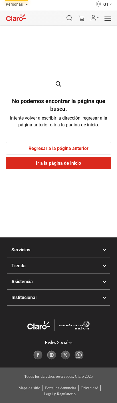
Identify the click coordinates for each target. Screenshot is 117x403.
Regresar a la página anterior (58, 148)
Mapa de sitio (29, 388)
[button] (104, 4)
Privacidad (89, 388)
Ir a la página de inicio (58, 163)
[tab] (17, 4)
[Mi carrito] (81, 17)
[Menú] (110, 18)
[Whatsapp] (79, 355)
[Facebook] (38, 355)
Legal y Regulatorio (60, 394)
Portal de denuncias (60, 388)
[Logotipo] (16, 17)
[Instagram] (51, 355)
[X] (65, 355)
